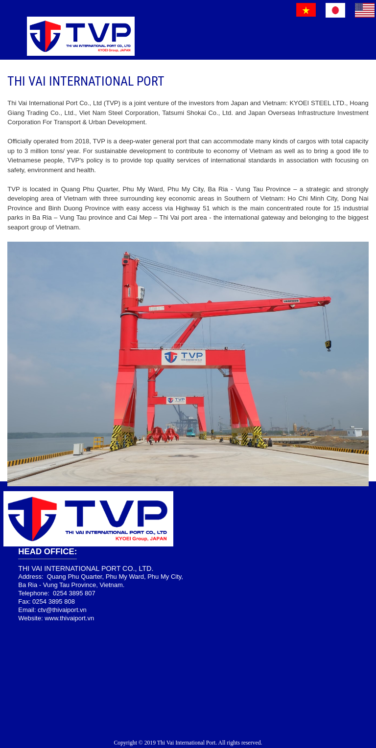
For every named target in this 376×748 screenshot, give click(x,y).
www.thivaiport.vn (69, 618)
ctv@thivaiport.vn (62, 609)
